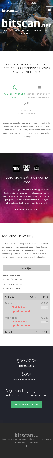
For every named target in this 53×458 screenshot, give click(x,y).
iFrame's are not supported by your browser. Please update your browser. (26, 298)
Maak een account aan (26, 405)
